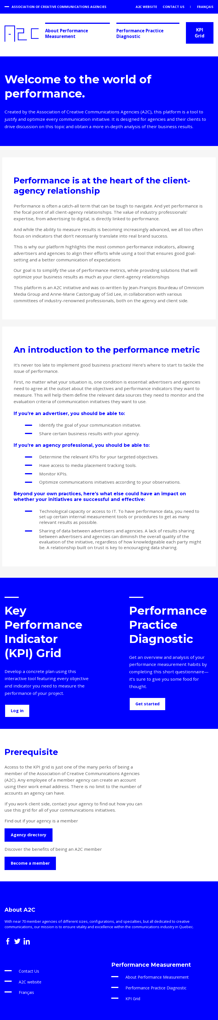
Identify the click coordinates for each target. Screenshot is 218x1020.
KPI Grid (199, 33)
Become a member (30, 863)
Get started (147, 703)
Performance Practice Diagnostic (140, 33)
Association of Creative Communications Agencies (59, 7)
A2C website (146, 7)
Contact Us (174, 7)
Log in (17, 710)
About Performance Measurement (66, 33)
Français (204, 7)
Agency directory (28, 834)
